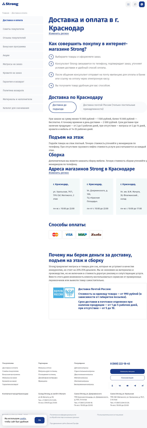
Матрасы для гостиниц (47, 371)
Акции (6, 55)
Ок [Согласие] (39, 420)
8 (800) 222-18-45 (120, 363)
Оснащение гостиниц (47, 374)
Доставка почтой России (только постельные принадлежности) (109, 107)
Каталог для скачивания (16, 108)
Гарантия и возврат (13, 81)
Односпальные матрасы (84, 371)
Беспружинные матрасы (84, 384)
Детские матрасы (81, 368)
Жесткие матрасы (81, 381)
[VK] (120, 386)
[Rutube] (143, 386)
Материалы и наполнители (17, 99)
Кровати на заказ (12, 73)
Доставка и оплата (13, 20)
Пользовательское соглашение (110, 415)
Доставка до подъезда (59, 107)
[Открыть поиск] (128, 4)
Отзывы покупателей (14, 37)
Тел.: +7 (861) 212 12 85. (47, 400)
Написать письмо (127, 371)
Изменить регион (59, 33)
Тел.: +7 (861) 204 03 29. (119, 403)
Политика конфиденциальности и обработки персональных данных (64, 416)
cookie (23, 418)
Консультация (127, 378)
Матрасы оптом (44, 368)
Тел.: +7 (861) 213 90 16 (83, 403)
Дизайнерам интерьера (47, 378)
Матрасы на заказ (12, 64)
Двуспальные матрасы (83, 374)
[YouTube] (127, 386)
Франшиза (42, 381)
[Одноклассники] (112, 386)
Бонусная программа (14, 46)
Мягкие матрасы (81, 378)
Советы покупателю (13, 29)
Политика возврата (13, 90)
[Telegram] (135, 386)
